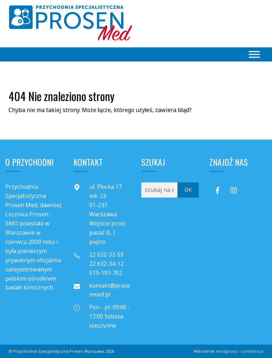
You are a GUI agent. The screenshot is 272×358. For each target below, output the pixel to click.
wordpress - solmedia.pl (240, 351)
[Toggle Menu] (254, 54)
